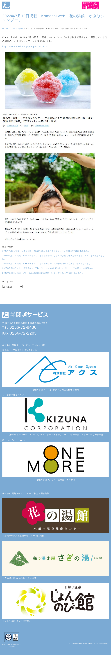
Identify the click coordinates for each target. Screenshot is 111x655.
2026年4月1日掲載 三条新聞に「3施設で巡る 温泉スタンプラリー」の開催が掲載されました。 (46, 251)
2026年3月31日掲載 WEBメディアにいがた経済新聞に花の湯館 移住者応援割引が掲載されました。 (48, 263)
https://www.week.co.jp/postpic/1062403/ (25, 46)
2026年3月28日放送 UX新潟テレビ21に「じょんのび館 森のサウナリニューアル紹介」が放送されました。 (51, 268)
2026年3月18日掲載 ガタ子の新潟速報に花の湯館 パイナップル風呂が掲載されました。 (43, 273)
